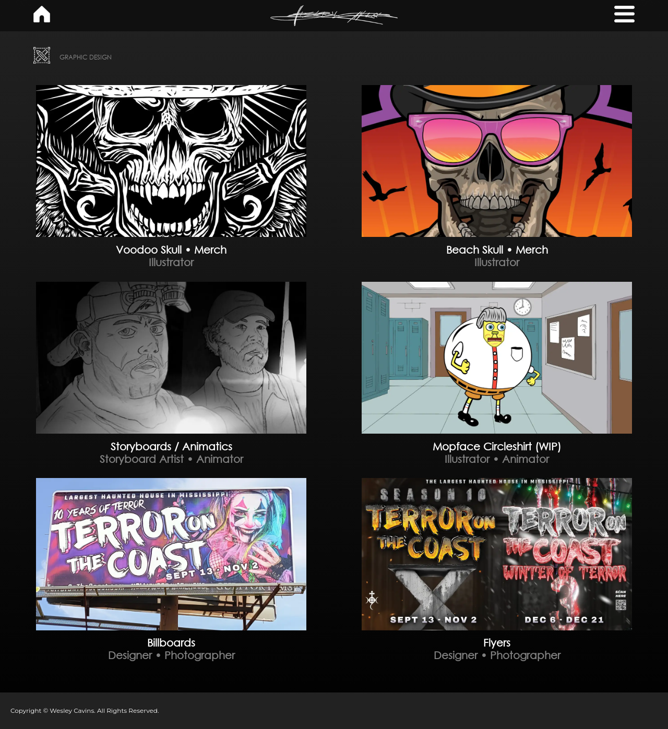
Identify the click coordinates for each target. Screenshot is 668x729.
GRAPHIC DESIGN (85, 57)
